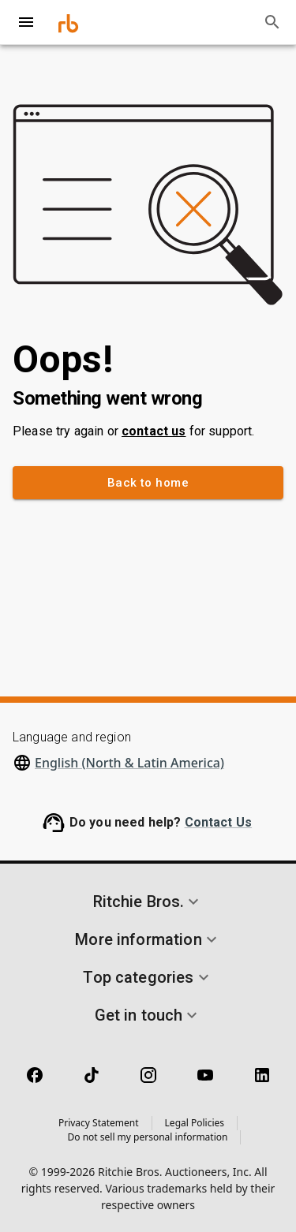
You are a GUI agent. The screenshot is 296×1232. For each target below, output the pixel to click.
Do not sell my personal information (148, 1137)
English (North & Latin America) (129, 762)
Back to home (148, 482)
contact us (154, 431)
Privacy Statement (98, 1122)
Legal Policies (194, 1122)
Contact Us (219, 822)
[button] (148, 901)
